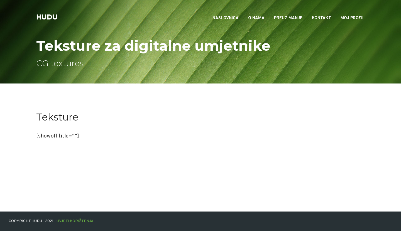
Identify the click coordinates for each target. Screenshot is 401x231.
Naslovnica (225, 18)
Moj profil (353, 18)
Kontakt (321, 18)
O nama (256, 18)
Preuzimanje (288, 18)
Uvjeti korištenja (75, 221)
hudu (47, 17)
